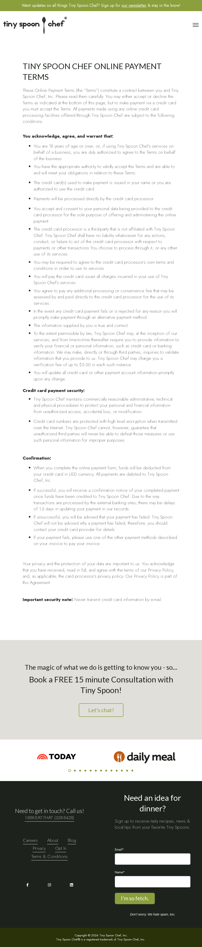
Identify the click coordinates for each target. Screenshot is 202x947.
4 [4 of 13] (85, 771)
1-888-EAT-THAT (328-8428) (49, 817)
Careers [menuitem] (30, 840)
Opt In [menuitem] (60, 848)
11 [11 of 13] (122, 771)
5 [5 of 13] (90, 771)
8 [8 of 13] (106, 771)
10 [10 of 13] (117, 771)
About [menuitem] (52, 840)
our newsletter (134, 5)
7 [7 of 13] (101, 771)
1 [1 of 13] (70, 771)
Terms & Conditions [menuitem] (49, 856)
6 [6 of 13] (96, 771)
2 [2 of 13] (75, 771)
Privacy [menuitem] (39, 848)
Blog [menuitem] (72, 840)
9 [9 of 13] (111, 771)
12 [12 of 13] (127, 771)
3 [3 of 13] (80, 771)
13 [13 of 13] (132, 771)
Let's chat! (101, 710)
